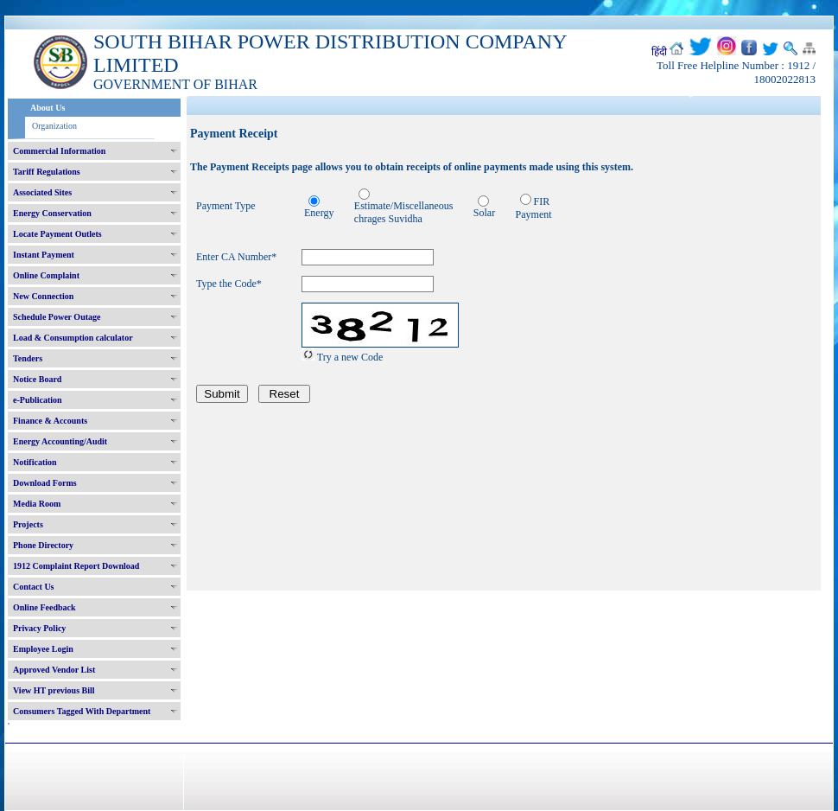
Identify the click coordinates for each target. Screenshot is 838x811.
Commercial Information (59, 151)
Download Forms (45, 483)
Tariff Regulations (46, 171)
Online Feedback (44, 607)
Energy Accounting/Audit (60, 441)
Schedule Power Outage (56, 317)
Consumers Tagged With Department (81, 711)
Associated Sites (42, 192)
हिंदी (659, 52)
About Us (47, 107)
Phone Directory (43, 545)
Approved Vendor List (54, 669)
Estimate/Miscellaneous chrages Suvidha (404, 212)
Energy (318, 213)
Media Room (36, 503)
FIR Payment (534, 207)
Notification (35, 462)
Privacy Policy (39, 628)
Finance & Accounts (50, 420)
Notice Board (37, 379)
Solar (484, 213)
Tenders (27, 358)
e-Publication (37, 400)
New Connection (43, 296)
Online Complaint (46, 275)
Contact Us (33, 586)
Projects (28, 524)
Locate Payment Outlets (57, 234)
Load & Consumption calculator (73, 337)
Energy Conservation (52, 213)
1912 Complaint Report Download (76, 566)
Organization (54, 126)
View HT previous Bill (54, 690)
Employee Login (43, 649)
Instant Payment (43, 254)
